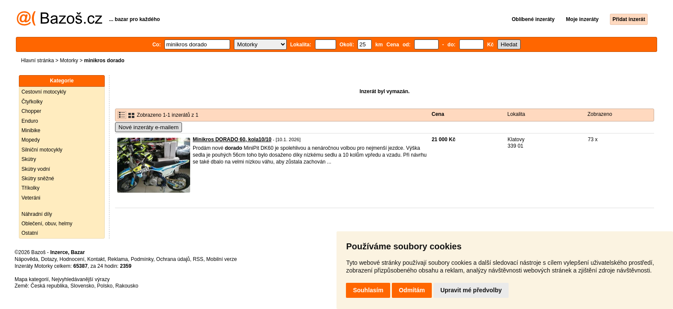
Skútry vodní (35, 169)
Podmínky (142, 259)
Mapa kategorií (32, 279)
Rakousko (126, 286)
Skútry (28, 159)
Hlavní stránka (37, 61)
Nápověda (26, 259)
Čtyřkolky (31, 102)
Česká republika (48, 286)
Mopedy (30, 140)
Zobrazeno (600, 114)
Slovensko (82, 286)
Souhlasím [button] (368, 290)
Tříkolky (30, 188)
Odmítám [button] (412, 290)
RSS (198, 259)
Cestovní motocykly (43, 92)
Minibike (30, 130)
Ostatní (29, 233)
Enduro (29, 121)
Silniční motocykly (41, 150)
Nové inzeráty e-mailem (148, 127)
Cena (438, 114)
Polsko (104, 286)
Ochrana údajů (173, 259)
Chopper (31, 111)
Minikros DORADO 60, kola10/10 (232, 139)
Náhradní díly (36, 214)
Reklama (118, 259)
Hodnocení (72, 259)
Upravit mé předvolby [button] (471, 290)
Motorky (69, 61)
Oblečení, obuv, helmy (47, 224)
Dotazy (48, 259)
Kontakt (96, 259)
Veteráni (30, 198)
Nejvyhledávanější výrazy (80, 279)
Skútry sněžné (37, 179)
